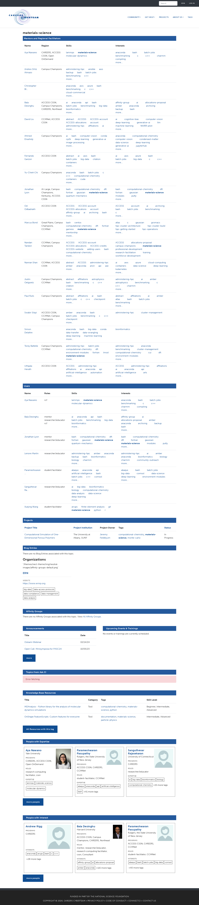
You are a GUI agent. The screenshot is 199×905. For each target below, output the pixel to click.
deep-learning (123, 122)
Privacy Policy (95, 901)
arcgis (75, 506)
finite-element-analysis (92, 506)
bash (134, 52)
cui (149, 352)
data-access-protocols (44, 589)
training (146, 252)
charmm (161, 55)
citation (96, 159)
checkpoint (99, 299)
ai (67, 102)
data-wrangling (90, 332)
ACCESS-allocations (76, 122)
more (29, 658)
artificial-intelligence (76, 372)
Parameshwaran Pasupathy (87, 752)
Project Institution (83, 527)
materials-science (87, 52)
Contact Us (149, 901)
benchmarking (123, 55)
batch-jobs (149, 52)
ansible (91, 69)
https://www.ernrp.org (34, 583)
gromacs (155, 222)
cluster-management (151, 312)
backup (69, 72)
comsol (98, 476)
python (97, 510)
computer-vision (154, 119)
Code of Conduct (116, 901)
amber (119, 105)
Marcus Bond (31, 222)
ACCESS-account (99, 119)
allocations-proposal (155, 102)
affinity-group (122, 102)
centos (77, 222)
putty (133, 195)
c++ (148, 55)
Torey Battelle (31, 346)
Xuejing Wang (31, 506)
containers (71, 162)
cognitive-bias (131, 119)
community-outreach (148, 460)
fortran (69, 192)
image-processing (75, 142)
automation (96, 372)
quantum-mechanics (76, 195)
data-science (122, 142)
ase (106, 265)
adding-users (93, 249)
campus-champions (126, 246)
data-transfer (72, 332)
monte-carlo (134, 537)
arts (145, 372)
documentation (108, 716)
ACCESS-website (74, 249)
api (86, 102)
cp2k (68, 139)
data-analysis (78, 493)
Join (183, 3)
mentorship (72, 232)
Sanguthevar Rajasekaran (136, 752)
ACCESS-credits (98, 246)
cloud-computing (157, 262)
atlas (118, 222)
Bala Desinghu (31, 416)
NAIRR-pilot (146, 125)
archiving (150, 105)
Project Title (30, 527)
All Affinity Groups (92, 616)
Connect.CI (134, 901)
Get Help (149, 17)
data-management (50, 594)
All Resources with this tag (40, 729)
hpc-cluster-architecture (128, 226)
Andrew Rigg (34, 826)
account (94, 122)
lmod (105, 352)
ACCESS (82, 119)
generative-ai (143, 122)
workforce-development (128, 255)
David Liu (29, 119)
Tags (190, 17)
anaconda (120, 52)
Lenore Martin (31, 453)
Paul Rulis (29, 296)
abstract (70, 119)
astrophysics (98, 279)
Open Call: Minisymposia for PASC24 (43, 649)
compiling (121, 59)
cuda (82, 179)
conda (104, 136)
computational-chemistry (145, 136)
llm (158, 122)
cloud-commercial (75, 92)
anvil (92, 265)
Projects (164, 17)
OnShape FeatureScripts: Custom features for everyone (52, 716)
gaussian (81, 192)
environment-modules (77, 352)
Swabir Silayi (30, 312)
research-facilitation (126, 252)
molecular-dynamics (76, 55)
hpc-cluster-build (156, 226)
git (109, 506)
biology (75, 460)
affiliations (93, 125)
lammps (70, 52)
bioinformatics (73, 109)
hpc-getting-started (125, 229)
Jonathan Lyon (31, 436)
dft (105, 189)
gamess (70, 229)
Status (167, 527)
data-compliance (31, 594)
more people (33, 802)
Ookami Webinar (32, 642)
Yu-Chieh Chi (31, 172)
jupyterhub (141, 145)
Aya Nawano (30, 52)
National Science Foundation (112, 896)
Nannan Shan (30, 262)
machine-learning (124, 125)
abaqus (75, 470)
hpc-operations (150, 229)
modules (120, 195)
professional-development (129, 249)
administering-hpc (75, 69)
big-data (103, 105)
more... (119, 62)
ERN (25, 573)
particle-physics (109, 720)
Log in (192, 3)
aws (101, 69)
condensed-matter (149, 139)
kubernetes (121, 269)
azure (90, 85)
